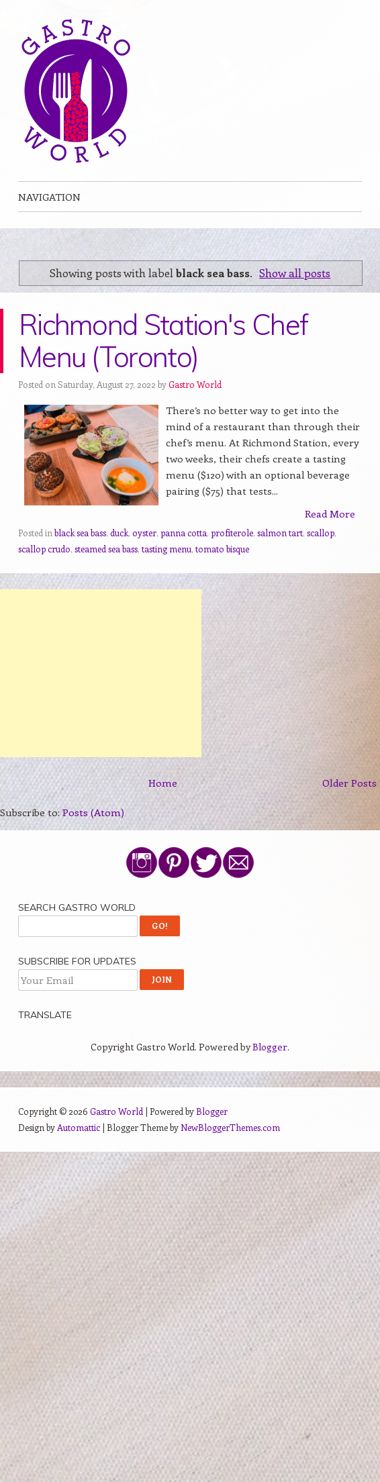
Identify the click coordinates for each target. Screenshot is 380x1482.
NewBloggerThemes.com (230, 1127)
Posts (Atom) (93, 812)
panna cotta (183, 532)
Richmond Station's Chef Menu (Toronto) (163, 341)
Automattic (78, 1127)
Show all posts (294, 272)
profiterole (232, 532)
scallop (320, 532)
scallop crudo (44, 548)
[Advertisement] (100, 673)
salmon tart (280, 532)
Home (162, 782)
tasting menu (166, 548)
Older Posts (349, 782)
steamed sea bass (106, 548)
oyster (144, 532)
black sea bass (80, 532)
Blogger (269, 1046)
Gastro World (195, 384)
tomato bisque (222, 548)
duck (119, 532)
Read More (330, 513)
